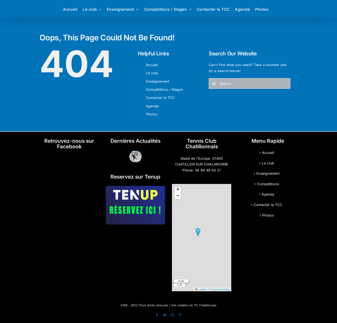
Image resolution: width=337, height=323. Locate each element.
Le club (152, 73)
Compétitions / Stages (164, 89)
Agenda (152, 106)
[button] (198, 232)
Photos (151, 114)
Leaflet (200, 289)
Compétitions (268, 184)
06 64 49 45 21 (208, 170)
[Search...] (249, 83)
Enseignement (157, 81)
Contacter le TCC (160, 98)
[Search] (214, 83)
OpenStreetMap (220, 289)
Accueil (152, 65)
